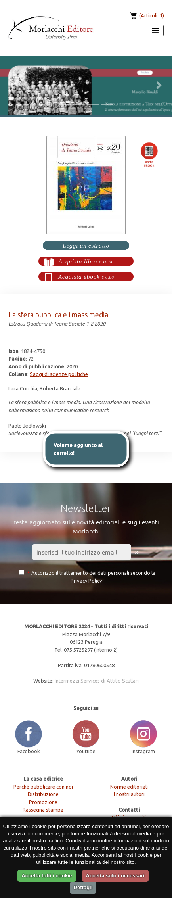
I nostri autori (129, 794)
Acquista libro (86, 261)
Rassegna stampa (43, 809)
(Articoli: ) (151, 15)
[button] (13, 85)
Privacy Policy (86, 580)
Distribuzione (43, 794)
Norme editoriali (129, 786)
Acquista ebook (86, 276)
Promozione (43, 802)
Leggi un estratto (86, 245)
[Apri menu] (155, 30)
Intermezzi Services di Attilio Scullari (97, 680)
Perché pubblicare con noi (43, 786)
